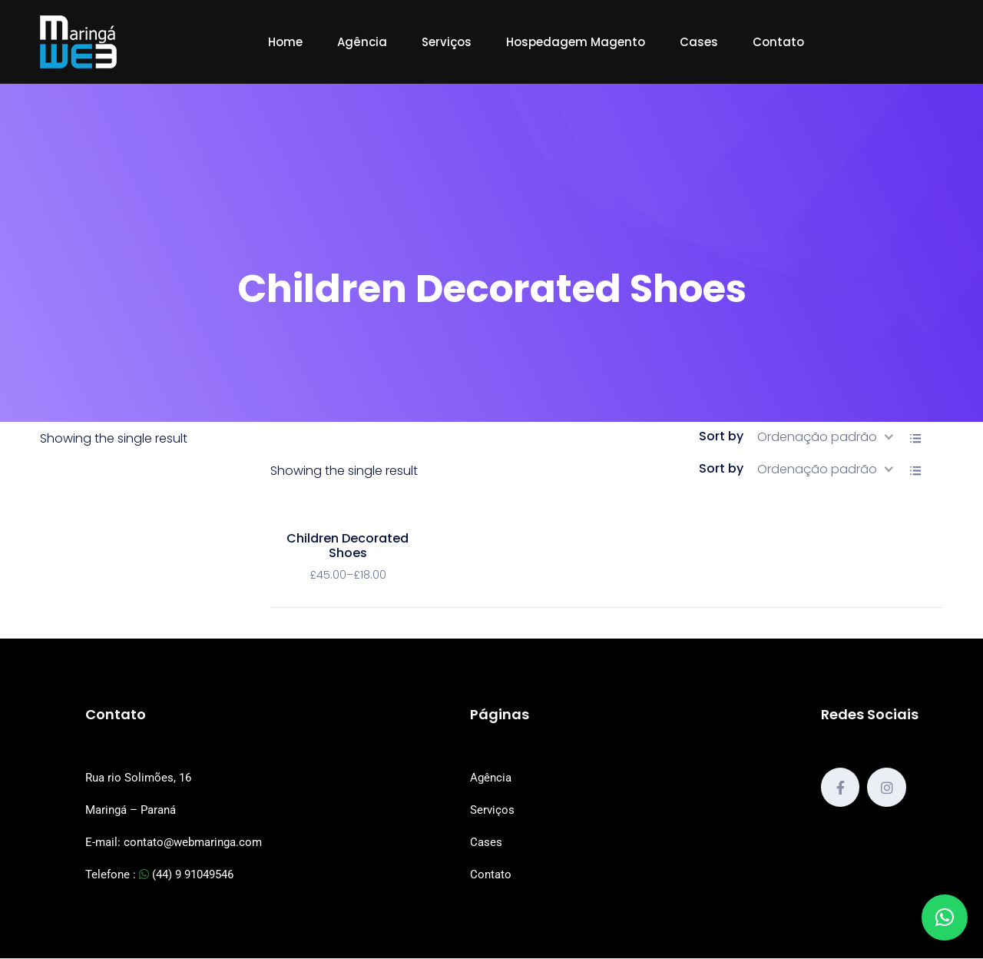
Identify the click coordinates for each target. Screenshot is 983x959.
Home (285, 42)
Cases (699, 42)
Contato (778, 42)
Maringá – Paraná (130, 810)
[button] (945, 917)
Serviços (447, 42)
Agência (362, 42)
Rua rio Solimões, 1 (135, 778)
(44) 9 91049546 (186, 874)
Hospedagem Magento (575, 42)
